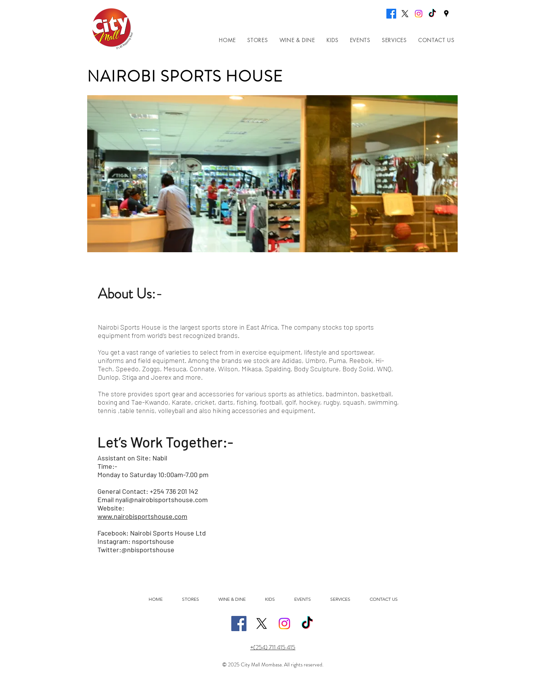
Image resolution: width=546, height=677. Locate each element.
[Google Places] (446, 14)
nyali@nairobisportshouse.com (161, 499)
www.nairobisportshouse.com (142, 516)
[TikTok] (432, 14)
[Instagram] (419, 14)
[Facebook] (391, 14)
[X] (405, 14)
